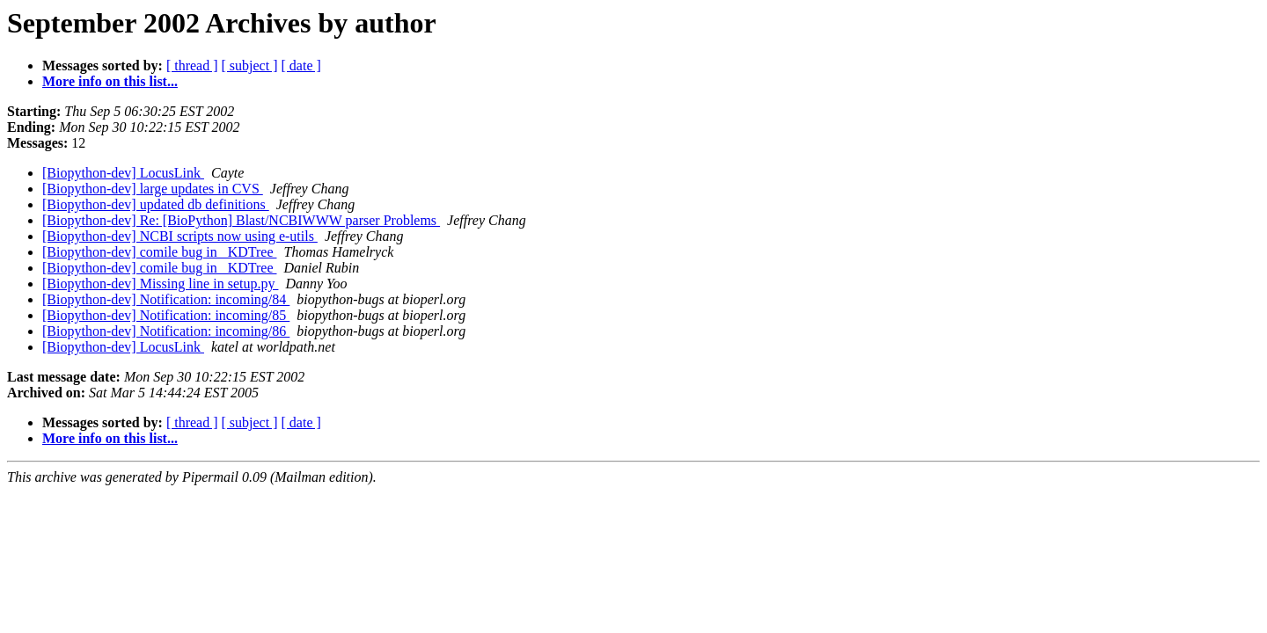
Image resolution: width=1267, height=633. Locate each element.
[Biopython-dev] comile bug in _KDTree (159, 251)
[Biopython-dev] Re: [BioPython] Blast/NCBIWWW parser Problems (241, 220)
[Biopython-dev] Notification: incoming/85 (165, 315)
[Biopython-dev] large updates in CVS (152, 188)
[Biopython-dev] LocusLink (123, 172)
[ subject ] (250, 65)
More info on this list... (110, 81)
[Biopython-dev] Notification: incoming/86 (165, 331)
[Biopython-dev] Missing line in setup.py (160, 283)
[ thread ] (192, 65)
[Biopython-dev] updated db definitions (155, 204)
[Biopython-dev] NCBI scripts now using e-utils (180, 236)
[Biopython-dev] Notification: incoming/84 (165, 299)
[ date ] (301, 65)
